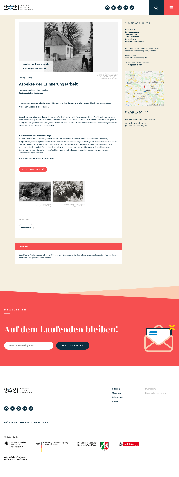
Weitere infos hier (31, 169)
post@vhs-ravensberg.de (136, 125)
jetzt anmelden (73, 345)
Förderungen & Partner (26, 422)
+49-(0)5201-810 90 (134, 65)
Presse (115, 401)
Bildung (116, 389)
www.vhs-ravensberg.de (136, 58)
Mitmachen (117, 397)
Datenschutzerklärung (155, 393)
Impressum (150, 389)
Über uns (116, 393)
